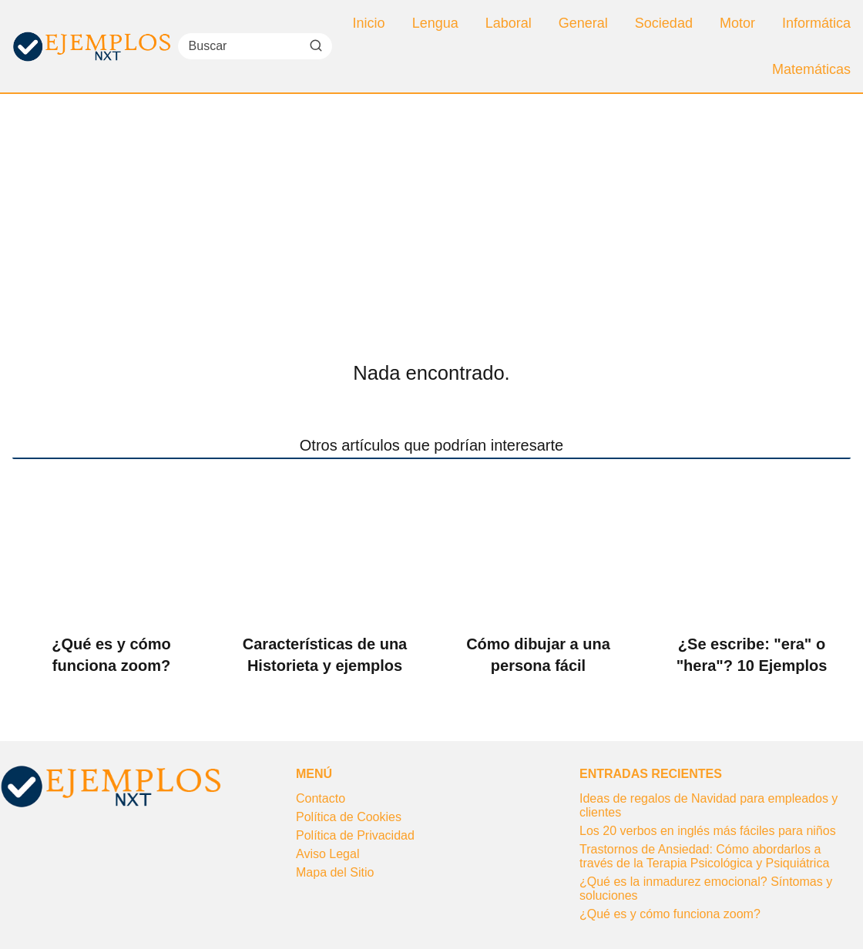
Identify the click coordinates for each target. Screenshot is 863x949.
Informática (816, 23)
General (583, 23)
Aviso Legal (327, 853)
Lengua (435, 23)
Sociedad (664, 23)
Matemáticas (811, 69)
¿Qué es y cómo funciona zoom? (670, 913)
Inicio (369, 23)
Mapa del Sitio (335, 872)
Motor (737, 23)
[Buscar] (315, 45)
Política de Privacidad (355, 835)
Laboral (508, 23)
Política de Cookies (348, 816)
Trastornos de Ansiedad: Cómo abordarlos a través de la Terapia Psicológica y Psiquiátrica (704, 856)
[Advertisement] (431, 209)
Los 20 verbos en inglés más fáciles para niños (707, 830)
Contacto (320, 798)
